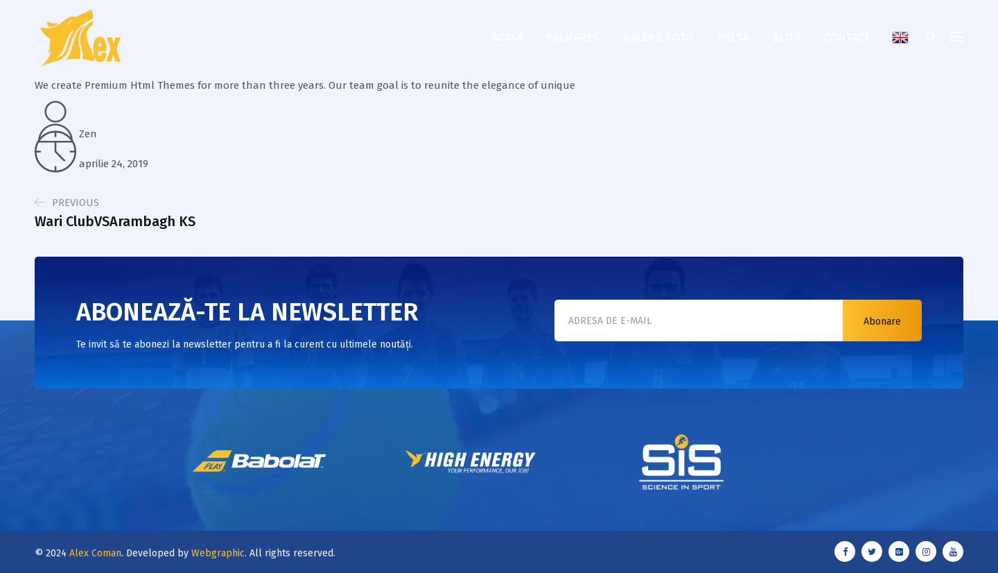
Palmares (573, 37)
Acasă (507, 37)
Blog (786, 37)
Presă (733, 37)
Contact (847, 37)
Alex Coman (95, 553)
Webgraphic (218, 553)
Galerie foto (658, 37)
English (900, 37)
